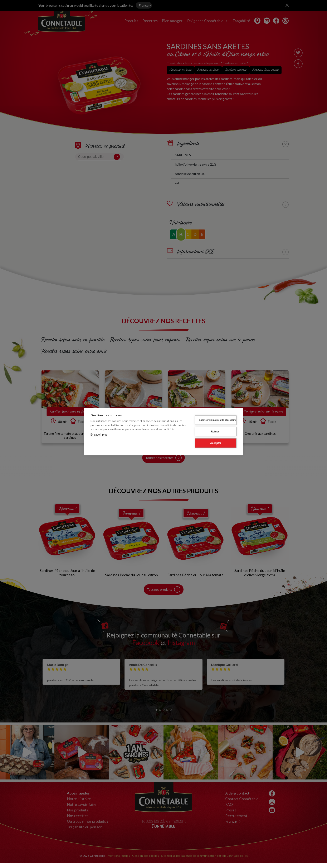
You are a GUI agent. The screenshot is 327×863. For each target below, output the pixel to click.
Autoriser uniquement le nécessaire (217, 420)
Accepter (215, 443)
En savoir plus (99, 434)
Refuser (215, 431)
